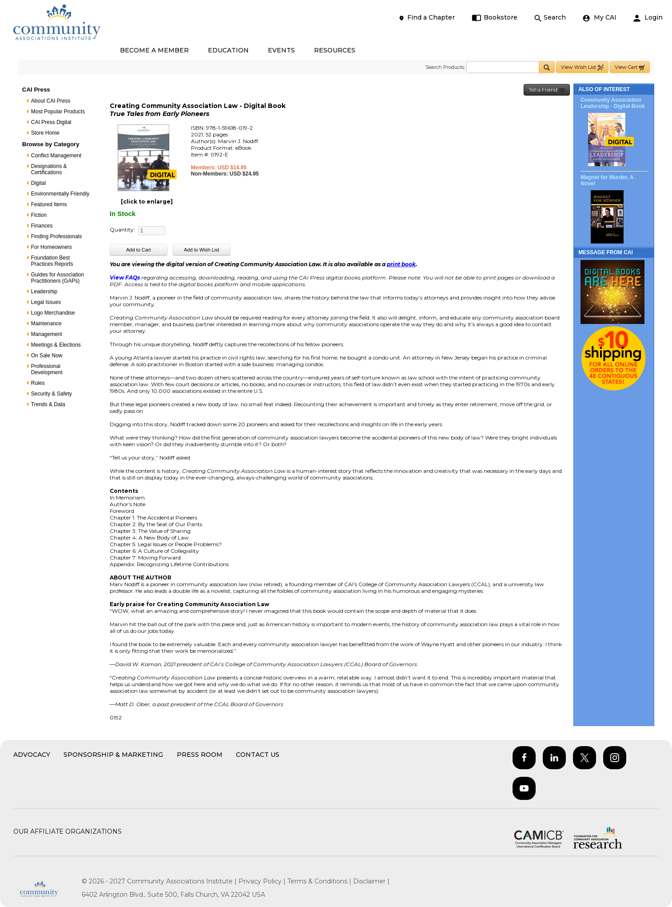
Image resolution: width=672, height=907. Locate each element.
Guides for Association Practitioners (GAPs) (57, 278)
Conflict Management (56, 155)
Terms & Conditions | (320, 881)
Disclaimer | (371, 881)
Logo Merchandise (53, 313)
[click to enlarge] (147, 201)
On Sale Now (47, 355)
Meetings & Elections (56, 345)
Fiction (39, 215)
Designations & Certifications (49, 169)
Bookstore (494, 17)
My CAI (599, 17)
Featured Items (49, 204)
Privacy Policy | (263, 881)
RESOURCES (334, 50)
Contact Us (257, 755)
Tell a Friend (547, 90)
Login (648, 17)
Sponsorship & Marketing (113, 755)
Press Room (200, 755)
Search (550, 17)
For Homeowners (51, 247)
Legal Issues (46, 302)
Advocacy (31, 755)
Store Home (45, 133)
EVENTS (281, 50)
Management (46, 334)
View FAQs (125, 277)
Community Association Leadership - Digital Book (613, 103)
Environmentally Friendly (60, 194)
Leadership (44, 291)
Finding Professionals (56, 236)
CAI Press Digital (51, 122)
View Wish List (582, 67)
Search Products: (445, 67)
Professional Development (47, 369)
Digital (38, 183)
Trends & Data (48, 404)
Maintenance (46, 323)
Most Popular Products (58, 111)
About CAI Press (51, 101)
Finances (42, 226)
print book (401, 264)
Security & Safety (51, 394)
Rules (38, 383)
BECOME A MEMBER (154, 50)
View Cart (630, 67)
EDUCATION (228, 50)
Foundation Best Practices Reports (52, 261)
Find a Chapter (426, 17)
